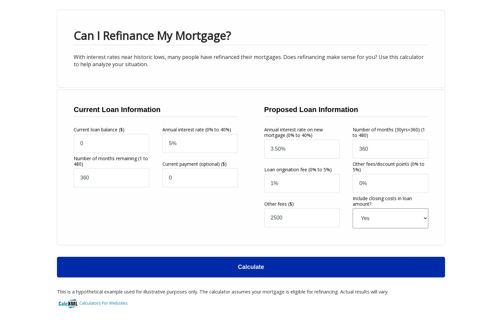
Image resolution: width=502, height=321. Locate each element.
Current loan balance (99, 129)
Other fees (279, 204)
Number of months (389, 132)
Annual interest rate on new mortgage (293, 132)
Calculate (251, 267)
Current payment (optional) (194, 164)
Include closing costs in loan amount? (382, 201)
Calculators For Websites (103, 303)
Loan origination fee (298, 169)
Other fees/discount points (388, 167)
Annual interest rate (196, 129)
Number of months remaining (111, 161)
